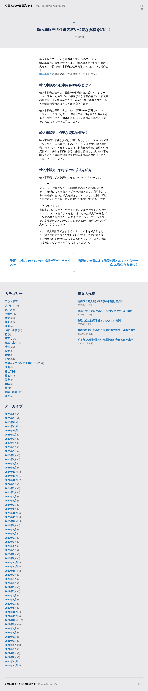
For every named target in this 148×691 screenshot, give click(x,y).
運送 (7, 396)
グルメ (9, 309)
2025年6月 (11, 447)
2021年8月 (11, 628)
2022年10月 (11, 570)
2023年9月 (11, 525)
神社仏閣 (10, 371)
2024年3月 (11, 500)
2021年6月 (11, 636)
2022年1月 (11, 607)
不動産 (8, 313)
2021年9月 (11, 624)
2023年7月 (11, 533)
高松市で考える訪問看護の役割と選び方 (100, 301)
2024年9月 (11, 484)
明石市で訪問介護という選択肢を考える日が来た (105, 339)
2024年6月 (11, 488)
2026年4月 (11, 414)
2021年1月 (11, 657)
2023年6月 (11, 537)
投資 (7, 350)
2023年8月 (11, 529)
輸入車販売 (45, 74)
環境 (7, 367)
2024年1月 (11, 508)
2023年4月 (11, 546)
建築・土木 (11, 342)
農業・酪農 (11, 392)
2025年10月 (11, 430)
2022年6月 (11, 587)
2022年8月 (11, 579)
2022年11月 (11, 566)
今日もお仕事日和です (19, 5)
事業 (7, 317)
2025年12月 (11, 422)
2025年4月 (11, 455)
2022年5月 (11, 591)
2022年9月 (11, 574)
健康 (7, 326)
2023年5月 (11, 541)
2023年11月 (11, 517)
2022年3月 (11, 599)
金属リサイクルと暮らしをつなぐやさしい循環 (105, 311)
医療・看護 (11, 330)
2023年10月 (11, 521)
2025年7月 (11, 442)
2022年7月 (11, 583)
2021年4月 (11, 645)
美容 (7, 379)
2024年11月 (11, 475)
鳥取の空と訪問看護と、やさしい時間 (99, 320)
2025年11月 (11, 426)
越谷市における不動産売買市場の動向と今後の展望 (106, 330)
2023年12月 (11, 513)
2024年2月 (11, 504)
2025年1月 (11, 467)
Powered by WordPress (49, 684)
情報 (7, 346)
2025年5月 (11, 451)
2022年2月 (11, 603)
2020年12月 (11, 661)
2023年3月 (11, 550)
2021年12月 (11, 612)
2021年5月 (11, 640)
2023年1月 (11, 558)
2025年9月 (11, 434)
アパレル (10, 305)
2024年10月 (11, 480)
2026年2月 (11, 418)
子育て (8, 338)
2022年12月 (11, 562)
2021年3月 (11, 649)
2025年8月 (11, 438)
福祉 (7, 375)
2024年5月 (11, 492)
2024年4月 (11, 496)
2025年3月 (11, 459)
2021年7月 (11, 632)
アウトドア (11, 301)
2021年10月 (11, 620)
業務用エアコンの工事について (23, 363)
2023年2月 (11, 554)
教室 (7, 355)
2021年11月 (11, 616)
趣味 (7, 383)
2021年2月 (11, 653)
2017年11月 (11, 665)
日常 (7, 359)
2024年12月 (11, 471)
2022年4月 (11, 595)
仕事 (7, 322)
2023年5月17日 (77, 37)
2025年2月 (11, 463)
